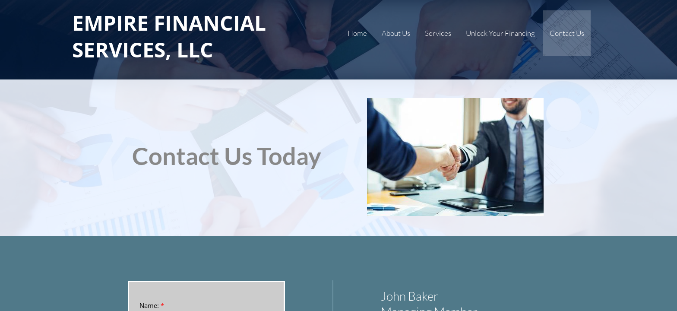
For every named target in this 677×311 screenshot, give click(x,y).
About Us (396, 33)
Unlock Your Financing (500, 33)
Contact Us (567, 33)
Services (438, 33)
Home (357, 33)
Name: (151, 305)
